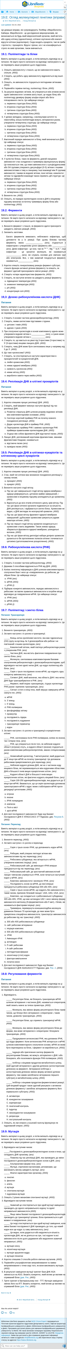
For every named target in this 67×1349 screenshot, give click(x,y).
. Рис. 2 (52, 968)
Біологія (23, 12)
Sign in (64, 1347)
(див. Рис (24, 1277)
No (14, 1313)
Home (10, 12)
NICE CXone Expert (39, 1321)
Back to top (5, 1293)
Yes (5, 1313)
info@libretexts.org (31, 1338)
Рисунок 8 (58, 817)
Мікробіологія (39, 12)
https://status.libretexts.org (26, 1340)
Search (3, 1346)
